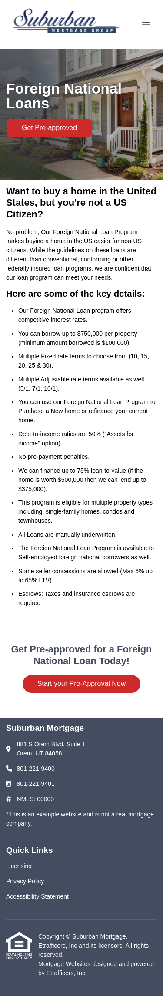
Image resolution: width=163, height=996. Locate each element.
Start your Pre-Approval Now (81, 683)
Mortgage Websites (65, 963)
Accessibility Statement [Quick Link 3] (37, 896)
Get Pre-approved (49, 127)
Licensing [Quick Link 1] (19, 865)
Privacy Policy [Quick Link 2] (25, 881)
